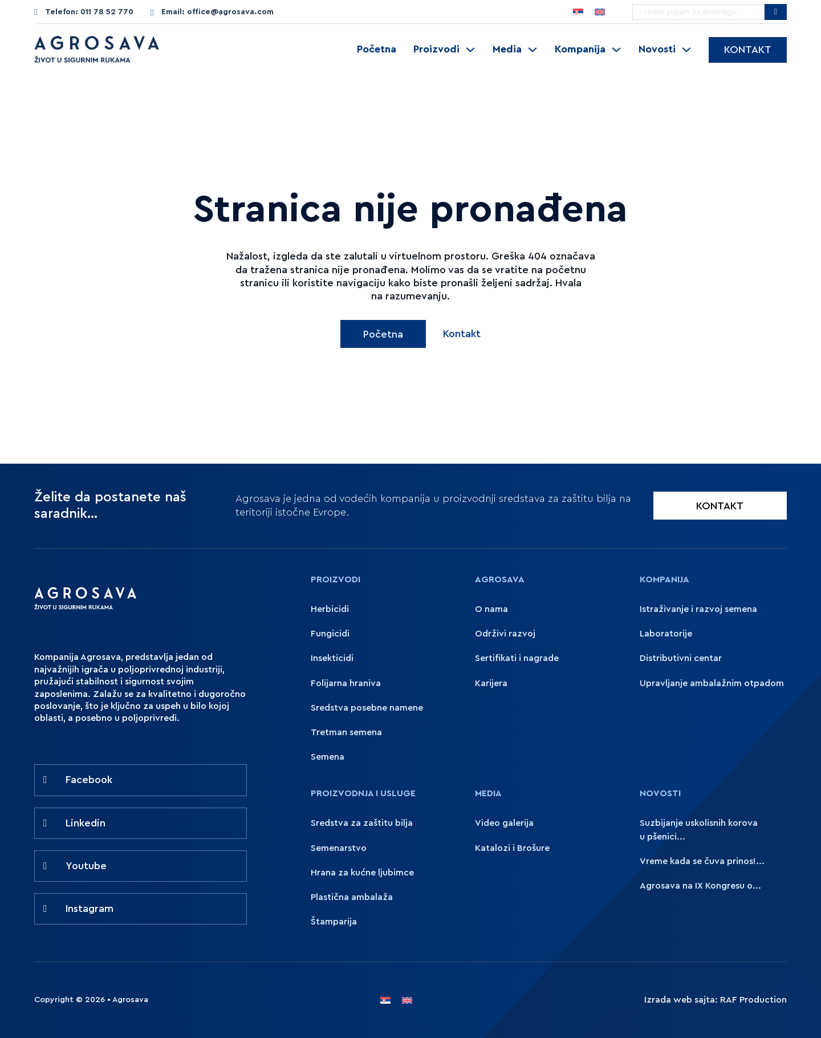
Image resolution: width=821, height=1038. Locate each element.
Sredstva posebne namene (367, 707)
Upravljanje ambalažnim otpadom (712, 683)
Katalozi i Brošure (512, 848)
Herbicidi (330, 609)
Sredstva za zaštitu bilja (362, 823)
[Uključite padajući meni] (470, 49)
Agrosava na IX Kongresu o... (700, 885)
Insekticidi (332, 658)
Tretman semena (346, 732)
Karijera (491, 683)
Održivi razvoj (505, 633)
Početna (376, 49)
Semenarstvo (339, 848)
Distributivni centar (681, 658)
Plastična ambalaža (352, 897)
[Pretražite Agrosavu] (776, 12)
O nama (491, 609)
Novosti (657, 49)
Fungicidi (330, 633)
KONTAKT (719, 506)
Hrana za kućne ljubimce (362, 872)
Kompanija (580, 49)
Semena (327, 756)
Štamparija (334, 921)
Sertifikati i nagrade (517, 658)
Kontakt (747, 49)
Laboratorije (666, 633)
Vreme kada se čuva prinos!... (702, 861)
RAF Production (753, 999)
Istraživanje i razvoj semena (698, 609)
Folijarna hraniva (346, 683)
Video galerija (504, 823)
